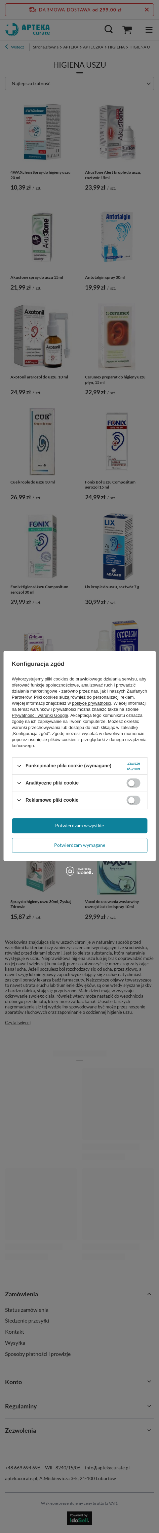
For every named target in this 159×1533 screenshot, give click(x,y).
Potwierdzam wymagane (79, 845)
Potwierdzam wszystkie (79, 825)
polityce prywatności (91, 703)
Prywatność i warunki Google (40, 715)
